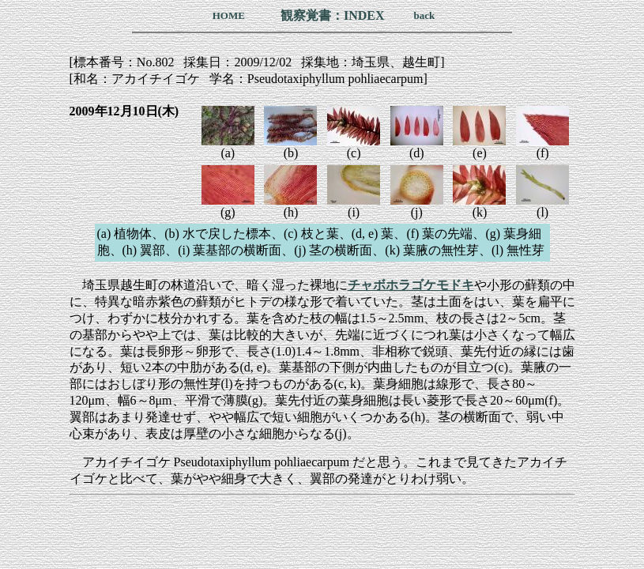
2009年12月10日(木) (124, 111)
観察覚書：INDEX (333, 15)
